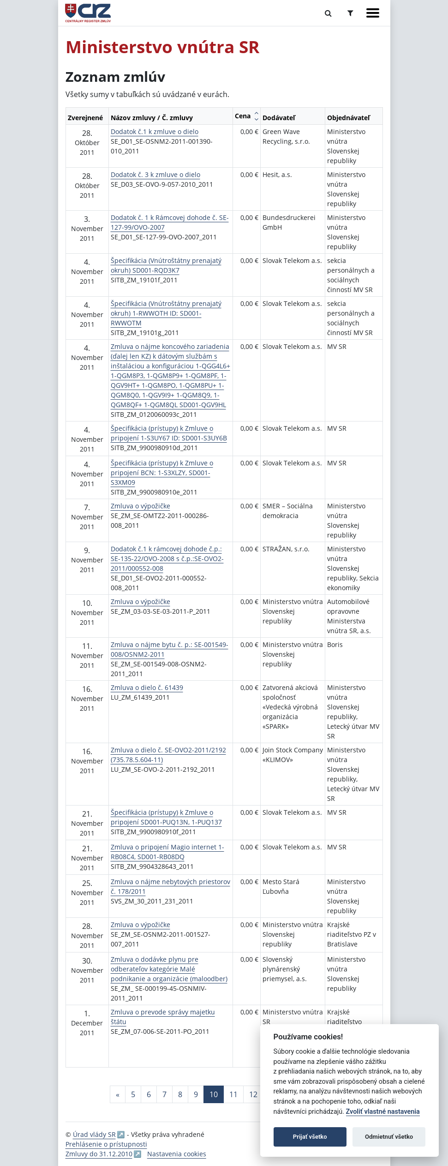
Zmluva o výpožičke (140, 505)
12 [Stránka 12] (253, 1094)
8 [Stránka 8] (180, 1094)
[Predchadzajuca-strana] (117, 1094)
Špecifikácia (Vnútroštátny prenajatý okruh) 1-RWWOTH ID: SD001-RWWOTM (166, 313)
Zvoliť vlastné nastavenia (383, 1112)
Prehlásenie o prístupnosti (106, 1144)
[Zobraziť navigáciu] (372, 13)
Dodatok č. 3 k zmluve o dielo (155, 174)
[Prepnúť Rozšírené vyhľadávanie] (350, 13)
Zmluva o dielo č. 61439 (147, 687)
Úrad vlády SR (94, 1134)
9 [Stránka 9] (196, 1094)
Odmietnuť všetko (389, 1136)
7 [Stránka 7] (164, 1094)
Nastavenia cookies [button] (176, 1153)
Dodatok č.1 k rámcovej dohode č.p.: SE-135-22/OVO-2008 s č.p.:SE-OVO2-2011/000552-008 (167, 558)
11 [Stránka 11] (233, 1094)
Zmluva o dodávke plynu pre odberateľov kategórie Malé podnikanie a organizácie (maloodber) (169, 969)
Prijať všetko (310, 1136)
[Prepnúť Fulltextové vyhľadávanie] (328, 13)
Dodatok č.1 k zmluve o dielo (154, 131)
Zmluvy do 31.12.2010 (99, 1153)
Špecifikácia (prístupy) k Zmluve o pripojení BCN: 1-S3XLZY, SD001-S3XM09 (162, 472)
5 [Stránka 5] (133, 1094)
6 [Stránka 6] (149, 1094)
